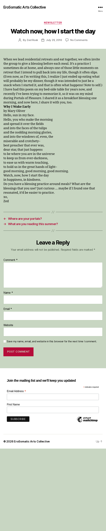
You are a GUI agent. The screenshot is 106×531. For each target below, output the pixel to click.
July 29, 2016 (54, 40)
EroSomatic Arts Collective (24, 7)
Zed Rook (32, 40)
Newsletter (53, 22)
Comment (10, 260)
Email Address (16, 391)
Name (8, 292)
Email (7, 309)
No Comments (79, 40)
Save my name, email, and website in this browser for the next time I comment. (52, 341)
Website (8, 325)
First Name (13, 404)
